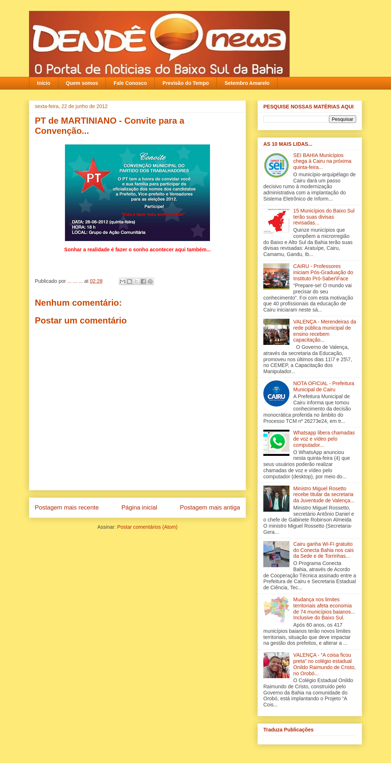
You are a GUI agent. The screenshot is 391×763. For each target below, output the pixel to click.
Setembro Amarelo (247, 83)
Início (43, 83)
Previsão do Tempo (185, 83)
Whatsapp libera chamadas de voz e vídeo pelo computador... (324, 439)
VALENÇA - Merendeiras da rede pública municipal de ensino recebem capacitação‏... (324, 331)
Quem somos (82, 83)
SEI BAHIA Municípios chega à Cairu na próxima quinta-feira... (322, 161)
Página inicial (139, 507)
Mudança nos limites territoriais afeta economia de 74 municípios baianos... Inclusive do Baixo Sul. (324, 608)
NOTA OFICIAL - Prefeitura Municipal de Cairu (323, 386)
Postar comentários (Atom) (147, 527)
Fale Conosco (130, 83)
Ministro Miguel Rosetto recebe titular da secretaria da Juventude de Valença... (324, 495)
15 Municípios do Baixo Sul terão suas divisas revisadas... (324, 217)
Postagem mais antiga (210, 507)
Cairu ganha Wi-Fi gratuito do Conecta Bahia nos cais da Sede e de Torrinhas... (323, 550)
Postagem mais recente (67, 507)
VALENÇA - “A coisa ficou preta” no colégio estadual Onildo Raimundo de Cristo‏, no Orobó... (324, 664)
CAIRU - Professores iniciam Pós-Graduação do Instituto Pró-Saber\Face (323, 272)
